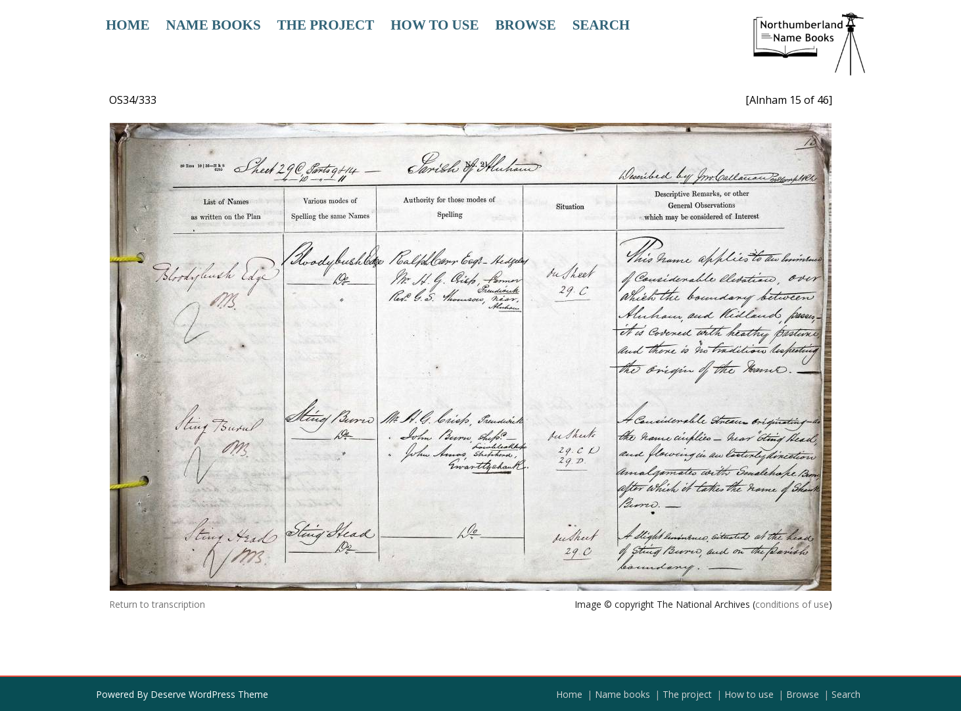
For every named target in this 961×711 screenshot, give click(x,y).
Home (128, 25)
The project (326, 25)
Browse (525, 25)
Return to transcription (157, 604)
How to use (434, 25)
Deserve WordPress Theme (209, 694)
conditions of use (792, 604)
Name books (213, 25)
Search (601, 25)
